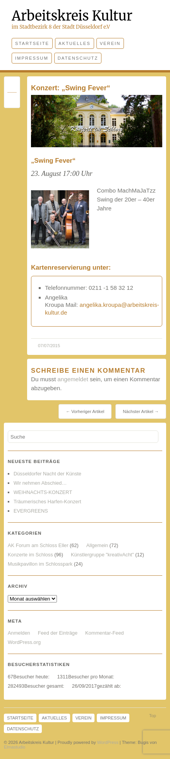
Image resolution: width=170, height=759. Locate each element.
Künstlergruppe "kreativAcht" (102, 555)
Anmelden (19, 633)
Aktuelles (74, 43)
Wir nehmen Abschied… (40, 483)
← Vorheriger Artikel (85, 411)
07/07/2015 (49, 345)
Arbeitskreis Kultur (72, 16)
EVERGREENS (31, 511)
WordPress (107, 742)
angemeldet (72, 379)
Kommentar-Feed (104, 633)
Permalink (12, 86)
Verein (110, 43)
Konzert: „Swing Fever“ (70, 88)
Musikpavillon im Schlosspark (40, 564)
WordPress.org (24, 642)
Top (152, 715)
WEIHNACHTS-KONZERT (43, 492)
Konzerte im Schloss (30, 555)
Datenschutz (78, 58)
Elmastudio (14, 747)
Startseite (32, 43)
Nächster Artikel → (141, 411)
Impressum (31, 58)
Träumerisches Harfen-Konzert (47, 501)
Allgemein (97, 545)
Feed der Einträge (57, 633)
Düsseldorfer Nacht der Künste (47, 474)
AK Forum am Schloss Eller (38, 545)
